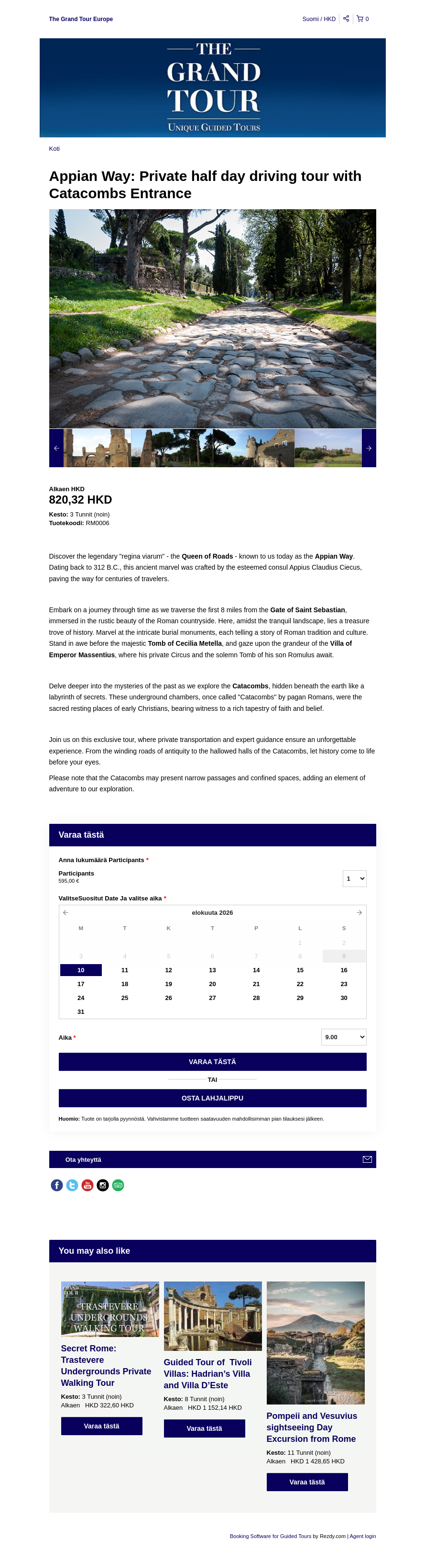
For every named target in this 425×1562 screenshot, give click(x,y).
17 (80, 984)
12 (168, 970)
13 (212, 970)
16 (343, 970)
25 (124, 997)
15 (300, 970)
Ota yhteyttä (83, 1159)
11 (124, 970)
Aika (67, 1038)
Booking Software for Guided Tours (271, 1536)
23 (343, 984)
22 (300, 984)
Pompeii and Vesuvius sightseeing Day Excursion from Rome (312, 1427)
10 (80, 970)
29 (300, 997)
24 (80, 997)
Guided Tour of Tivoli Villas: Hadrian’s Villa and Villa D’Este (208, 1374)
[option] (90, 448)
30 (343, 997)
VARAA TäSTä (212, 1062)
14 (256, 970)
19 (168, 984)
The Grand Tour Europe (81, 19)
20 (212, 984)
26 (168, 997)
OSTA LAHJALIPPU (212, 1098)
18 (124, 984)
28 (256, 997)
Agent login (362, 1536)
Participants (189, 877)
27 (212, 997)
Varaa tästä (102, 1426)
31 (80, 1011)
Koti (54, 148)
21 (256, 984)
